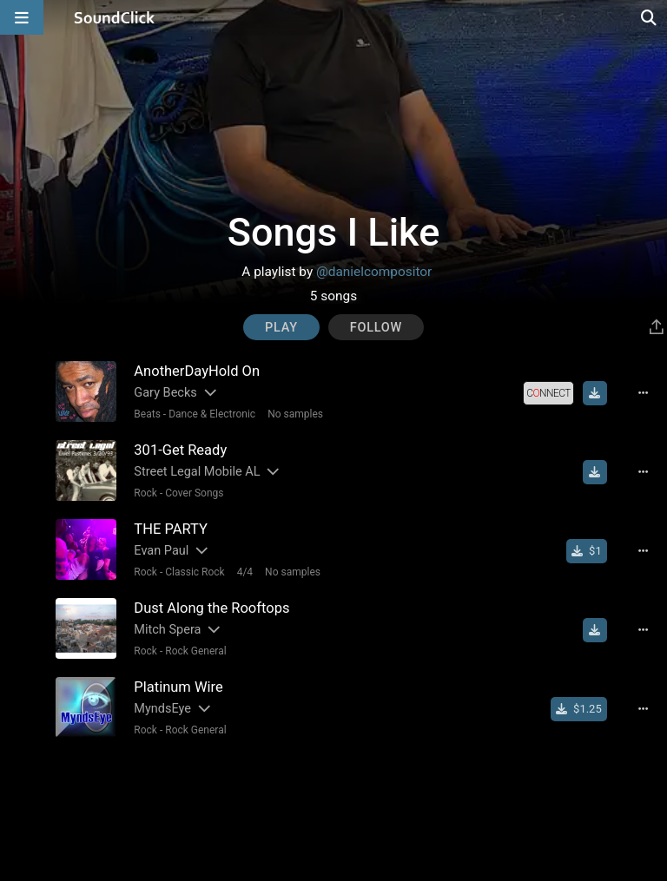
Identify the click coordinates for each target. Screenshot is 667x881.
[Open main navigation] (21, 17)
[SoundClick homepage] (114, 17)
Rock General (195, 651)
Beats (147, 414)
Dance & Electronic (211, 414)
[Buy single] (586, 551)
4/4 (245, 572)
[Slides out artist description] (209, 393)
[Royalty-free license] (548, 393)
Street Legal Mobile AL (197, 471)
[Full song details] (643, 393)
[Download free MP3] (595, 393)
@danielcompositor (374, 271)
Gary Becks (165, 392)
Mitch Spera (167, 629)
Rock (145, 493)
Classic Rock (194, 572)
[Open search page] (649, 17)
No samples (295, 414)
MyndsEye (162, 708)
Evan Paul (161, 550)
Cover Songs (194, 493)
